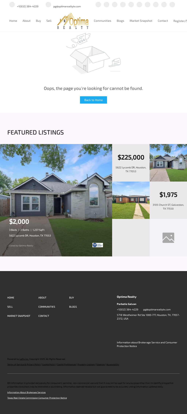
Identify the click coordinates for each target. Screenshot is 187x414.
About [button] (26, 20)
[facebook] (98, 5)
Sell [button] (48, 20)
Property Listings (86, 364)
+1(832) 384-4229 (127, 309)
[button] (22, 297)
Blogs (120, 20)
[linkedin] (106, 5)
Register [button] (179, 21)
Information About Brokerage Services (26, 392)
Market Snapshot (141, 20)
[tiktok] (156, 5)
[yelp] (131, 5)
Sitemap (100, 364)
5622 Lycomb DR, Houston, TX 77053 (30, 235)
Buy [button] (38, 20)
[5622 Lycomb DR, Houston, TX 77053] (168, 180)
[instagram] (139, 5)
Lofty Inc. (24, 359)
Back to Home (93, 100)
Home (13, 20)
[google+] (164, 5)
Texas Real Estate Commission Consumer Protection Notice (37, 397)
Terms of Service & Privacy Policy (24, 364)
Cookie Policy (48, 364)
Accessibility (112, 364)
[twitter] (114, 5)
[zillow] (123, 5)
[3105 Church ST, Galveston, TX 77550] (131, 218)
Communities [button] (102, 20)
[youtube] (147, 5)
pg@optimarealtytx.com (157, 309)
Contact (163, 20)
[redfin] (172, 5)
